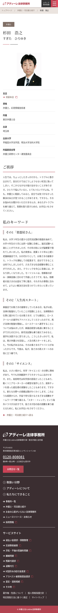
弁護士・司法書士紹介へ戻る (20, 414)
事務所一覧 (11, 501)
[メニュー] (54, 3)
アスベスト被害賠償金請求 (18, 576)
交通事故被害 (12, 545)
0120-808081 (14, 457)
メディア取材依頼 (46, 3)
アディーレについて (18, 488)
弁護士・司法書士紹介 (26, 10)
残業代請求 (11, 560)
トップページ (7, 10)
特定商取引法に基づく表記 (15, 597)
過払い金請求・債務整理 (17, 540)
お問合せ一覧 (13, 469)
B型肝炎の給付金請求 (15, 571)
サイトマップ (38, 597)
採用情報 (10, 522)
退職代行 (10, 566)
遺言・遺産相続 (13, 581)
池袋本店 (10, 97)
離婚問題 (10, 555)
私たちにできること (18, 494)
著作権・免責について (13, 593)
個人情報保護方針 (36, 593)
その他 (9, 586)
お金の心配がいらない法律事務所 (21, 511)
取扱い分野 (13, 482)
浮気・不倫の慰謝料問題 (17, 550)
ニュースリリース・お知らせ (19, 516)
